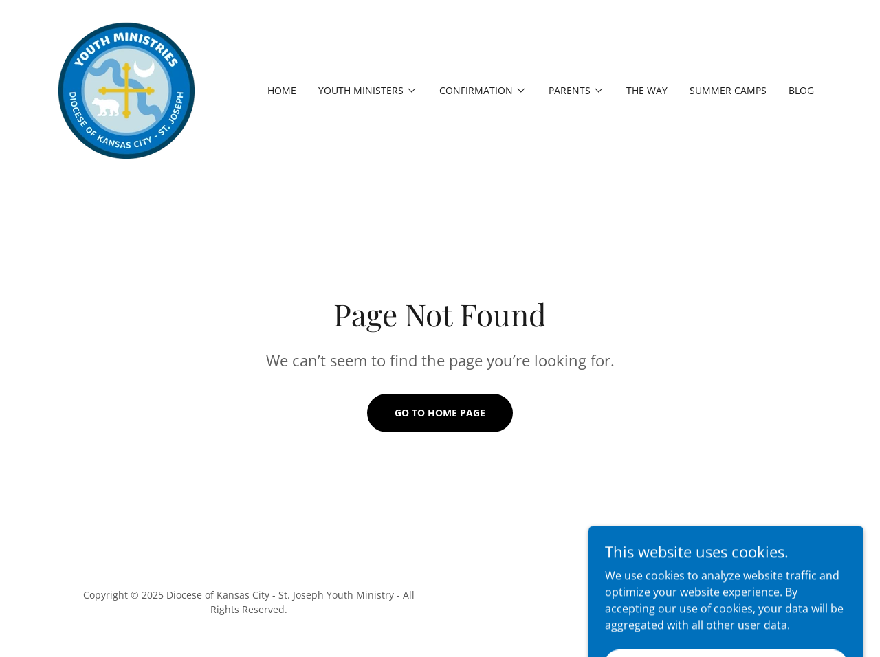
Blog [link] (801, 90)
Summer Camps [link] (728, 90)
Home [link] (281, 90)
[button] (367, 90)
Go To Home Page (440, 412)
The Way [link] (647, 90)
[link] (126, 89)
